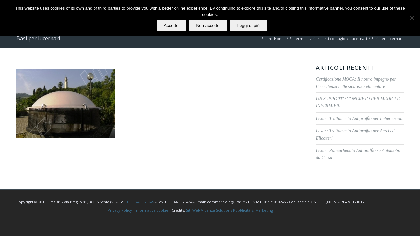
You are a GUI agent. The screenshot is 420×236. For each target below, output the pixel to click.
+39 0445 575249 (140, 201)
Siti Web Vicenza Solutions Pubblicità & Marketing (229, 210)
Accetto (171, 25)
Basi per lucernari (38, 38)
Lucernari (358, 38)
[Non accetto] (412, 18)
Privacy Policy (120, 210)
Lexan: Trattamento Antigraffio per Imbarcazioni (359, 118)
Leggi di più (248, 25)
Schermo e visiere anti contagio (317, 38)
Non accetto (208, 25)
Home (279, 38)
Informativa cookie (151, 210)
